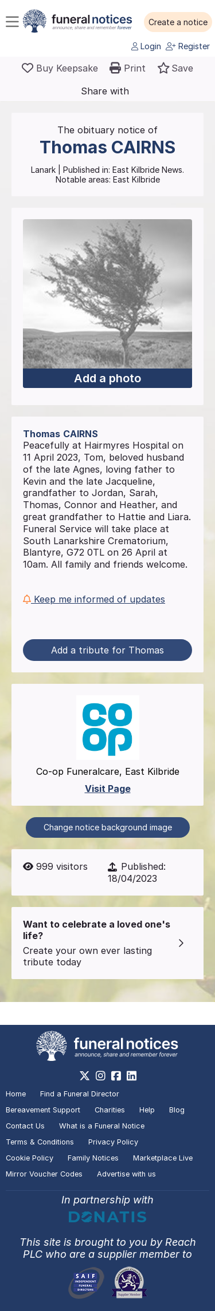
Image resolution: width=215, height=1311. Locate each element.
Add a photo (107, 378)
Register (188, 46)
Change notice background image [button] (108, 827)
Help (147, 1110)
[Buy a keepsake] (60, 68)
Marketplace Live (163, 1158)
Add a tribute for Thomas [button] (107, 650)
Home (16, 1094)
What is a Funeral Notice (101, 1126)
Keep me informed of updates (94, 599)
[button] (178, 22)
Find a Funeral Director (79, 1094)
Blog (177, 1110)
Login (146, 46)
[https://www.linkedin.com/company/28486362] (131, 1076)
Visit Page (108, 788)
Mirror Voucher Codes (44, 1174)
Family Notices (93, 1158)
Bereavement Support (43, 1110)
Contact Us (25, 1126)
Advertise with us (126, 1174)
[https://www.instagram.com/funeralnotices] (100, 1076)
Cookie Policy (29, 1158)
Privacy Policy (113, 1142)
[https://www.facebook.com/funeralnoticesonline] (116, 1076)
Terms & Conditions (40, 1142)
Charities (110, 1110)
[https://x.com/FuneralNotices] (84, 1076)
